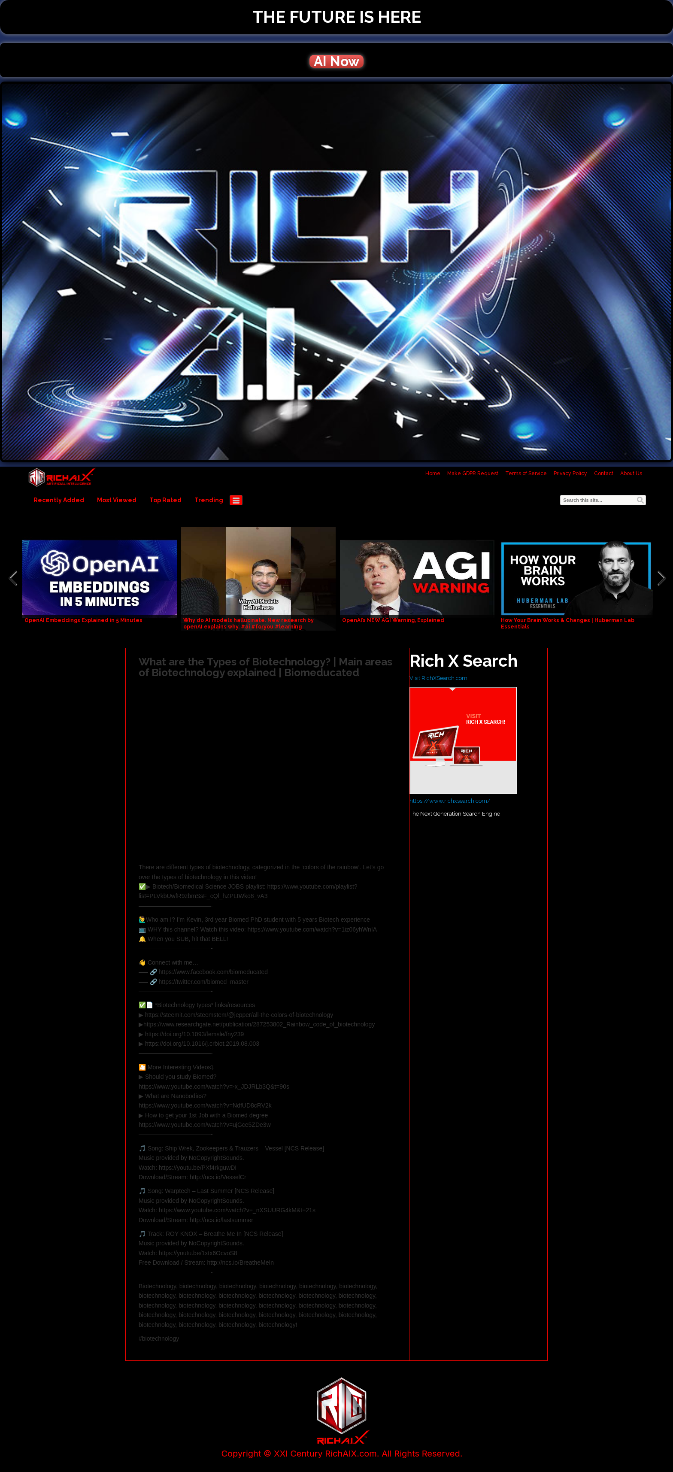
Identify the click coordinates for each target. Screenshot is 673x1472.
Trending (208, 500)
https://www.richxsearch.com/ (450, 801)
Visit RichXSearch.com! (439, 678)
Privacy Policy (570, 473)
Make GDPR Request (472, 473)
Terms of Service (526, 473)
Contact (603, 473)
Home (432, 473)
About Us (631, 473)
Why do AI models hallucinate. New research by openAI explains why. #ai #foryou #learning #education (248, 626)
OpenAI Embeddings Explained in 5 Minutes (83, 620)
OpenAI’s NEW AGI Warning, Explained (393, 620)
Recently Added (58, 500)
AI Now (336, 61)
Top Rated (165, 500)
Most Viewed (116, 500)
